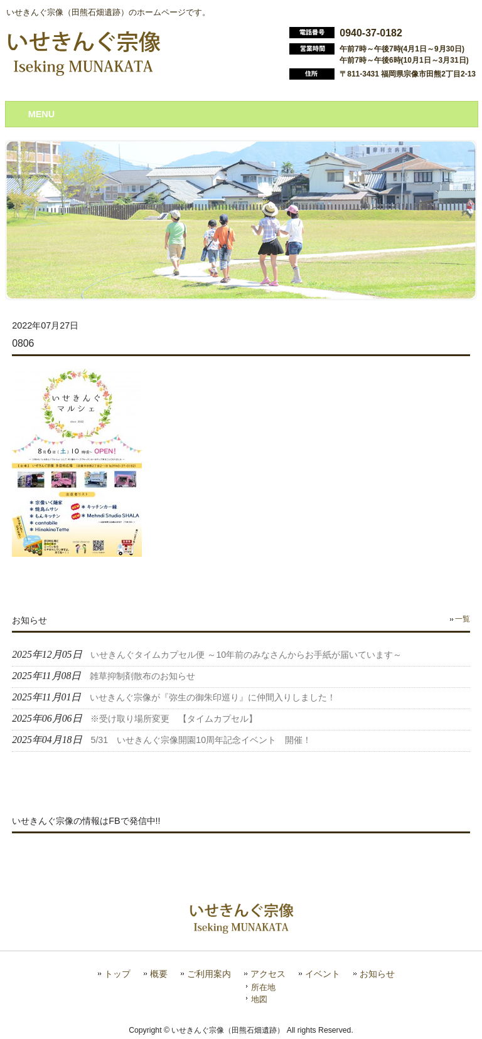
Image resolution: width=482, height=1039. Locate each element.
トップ (117, 974)
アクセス (268, 974)
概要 (159, 974)
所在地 (263, 987)
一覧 (462, 619)
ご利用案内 (209, 974)
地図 (259, 999)
